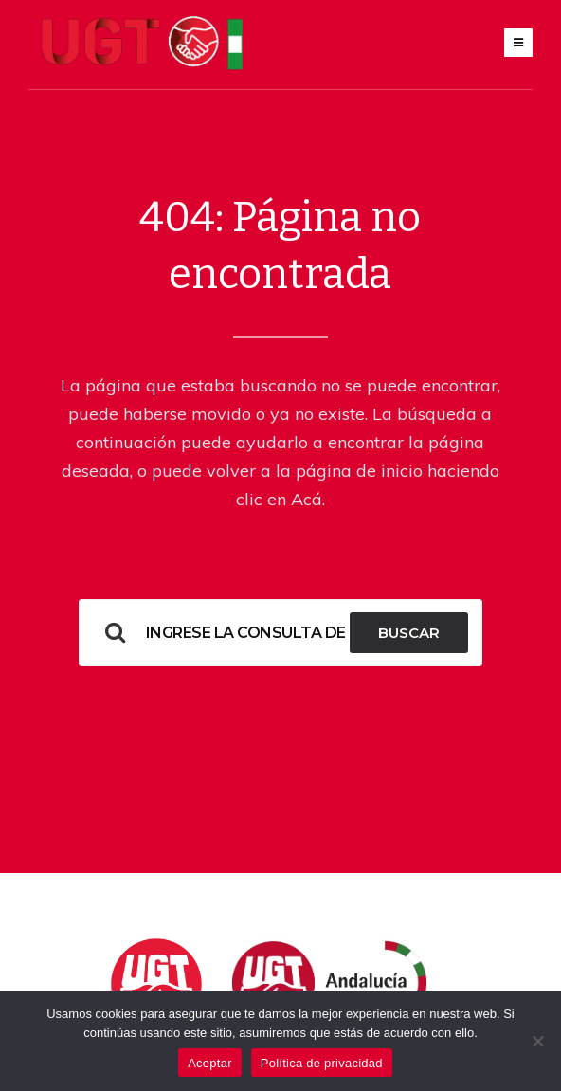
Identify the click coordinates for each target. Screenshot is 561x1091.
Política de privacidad (322, 1063)
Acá (306, 499)
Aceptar (210, 1063)
